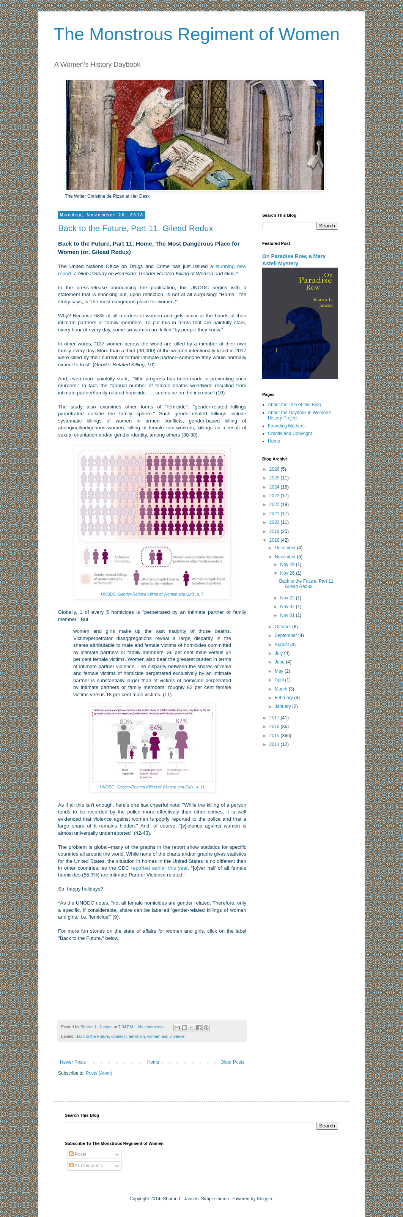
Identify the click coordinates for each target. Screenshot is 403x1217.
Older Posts (232, 1062)
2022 (275, 504)
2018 (275, 540)
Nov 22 (288, 598)
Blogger (264, 1198)
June (280, 662)
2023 (275, 495)
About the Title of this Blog (294, 404)
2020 (275, 522)
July (279, 653)
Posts (77, 1154)
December (286, 547)
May (280, 671)
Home (153, 1062)
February (284, 697)
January (283, 706)
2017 (275, 717)
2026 (275, 469)
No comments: (152, 1027)
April (280, 680)
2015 (275, 735)
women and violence (165, 1036)
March (282, 689)
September (286, 635)
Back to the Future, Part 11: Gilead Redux (135, 228)
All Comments (86, 1165)
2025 (275, 478)
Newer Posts (73, 1062)
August (282, 644)
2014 (275, 744)
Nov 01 (288, 615)
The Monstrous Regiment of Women (197, 34)
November (286, 557)
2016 (275, 726)
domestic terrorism (128, 1036)
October (283, 626)
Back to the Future (92, 1036)
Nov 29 (288, 564)
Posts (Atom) (99, 1073)
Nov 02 (288, 606)
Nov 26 (288, 573)
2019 (275, 531)
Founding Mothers (286, 426)
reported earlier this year (159, 868)
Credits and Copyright (290, 433)
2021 (275, 513)
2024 (275, 487)
